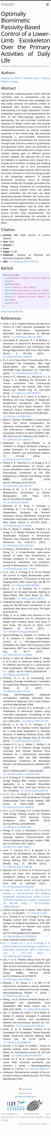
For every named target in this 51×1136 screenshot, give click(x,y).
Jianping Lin (7, 78)
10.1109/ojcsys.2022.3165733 (23, 261)
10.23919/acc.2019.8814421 (17, 416)
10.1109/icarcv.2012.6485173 (18, 439)
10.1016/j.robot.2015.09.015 (17, 459)
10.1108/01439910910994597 (27, 1055)
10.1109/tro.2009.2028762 (30, 598)
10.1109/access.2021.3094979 (18, 807)
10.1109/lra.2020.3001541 (16, 674)
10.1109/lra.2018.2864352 (36, 1009)
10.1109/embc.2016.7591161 (18, 485)
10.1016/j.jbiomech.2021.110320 (19, 568)
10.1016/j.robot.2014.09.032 (30, 1025)
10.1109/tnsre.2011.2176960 (17, 654)
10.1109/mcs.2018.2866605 (25, 585)
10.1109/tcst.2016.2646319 (34, 790)
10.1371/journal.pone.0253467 (18, 886)
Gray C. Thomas (41, 78)
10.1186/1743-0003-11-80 (16, 996)
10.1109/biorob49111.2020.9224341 (21, 774)
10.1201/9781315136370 (15, 502)
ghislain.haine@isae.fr (25, 1096)
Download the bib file (12, 311)
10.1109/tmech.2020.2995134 (27, 373)
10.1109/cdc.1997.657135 (35, 721)
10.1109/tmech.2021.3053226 (18, 545)
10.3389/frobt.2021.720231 (17, 691)
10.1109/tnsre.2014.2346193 (26, 741)
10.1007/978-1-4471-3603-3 (17, 847)
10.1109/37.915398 (37, 913)
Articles (14, 66)
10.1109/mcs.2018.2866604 (17, 1042)
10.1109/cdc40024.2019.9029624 (19, 936)
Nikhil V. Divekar (23, 78)
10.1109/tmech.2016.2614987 (27, 336)
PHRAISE (7, 4)
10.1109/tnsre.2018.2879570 (26, 393)
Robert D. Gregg (9, 81)
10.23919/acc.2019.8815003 (17, 827)
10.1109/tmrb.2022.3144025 (17, 525)
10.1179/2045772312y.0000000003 (20, 631)
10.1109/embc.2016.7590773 (18, 979)
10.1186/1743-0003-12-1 (37, 1068)
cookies (44, 1124)
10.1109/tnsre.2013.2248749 (17, 866)
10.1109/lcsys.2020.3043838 (17, 956)
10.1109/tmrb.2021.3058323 (17, 356)
